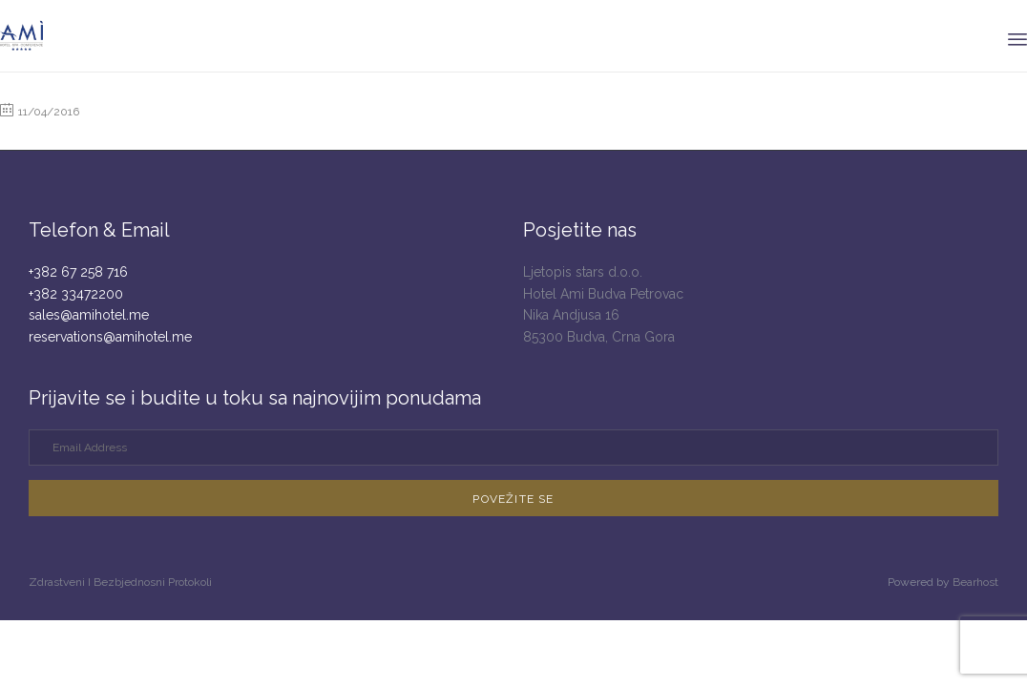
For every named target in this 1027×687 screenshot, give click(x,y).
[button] (513, 498)
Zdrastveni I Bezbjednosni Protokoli (120, 582)
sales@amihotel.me (89, 315)
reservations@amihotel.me (110, 336)
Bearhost (975, 582)
